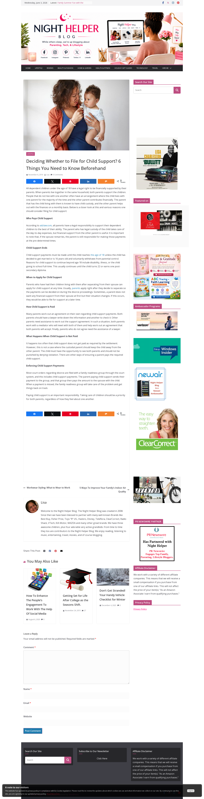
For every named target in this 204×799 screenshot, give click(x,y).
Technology (142, 68)
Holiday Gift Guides (123, 68)
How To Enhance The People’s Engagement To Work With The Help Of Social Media (39, 604)
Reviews (50, 68)
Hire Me (165, 68)
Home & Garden (84, 68)
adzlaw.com (46, 225)
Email (27, 703)
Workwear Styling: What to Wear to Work (46, 487)
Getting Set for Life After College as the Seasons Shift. (75, 600)
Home (28, 68)
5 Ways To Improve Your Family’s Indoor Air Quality (104, 489)
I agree (191, 791)
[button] (170, 68)
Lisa (47, 174)
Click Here (102, 758)
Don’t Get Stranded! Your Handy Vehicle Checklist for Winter (112, 595)
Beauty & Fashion (65, 68)
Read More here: (53, 794)
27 (85, 610)
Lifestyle (38, 68)
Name (27, 689)
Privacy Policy (140, 609)
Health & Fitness (103, 68)
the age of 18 (97, 254)
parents (76, 288)
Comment (29, 647)
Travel (155, 68)
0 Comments (57, 174)
